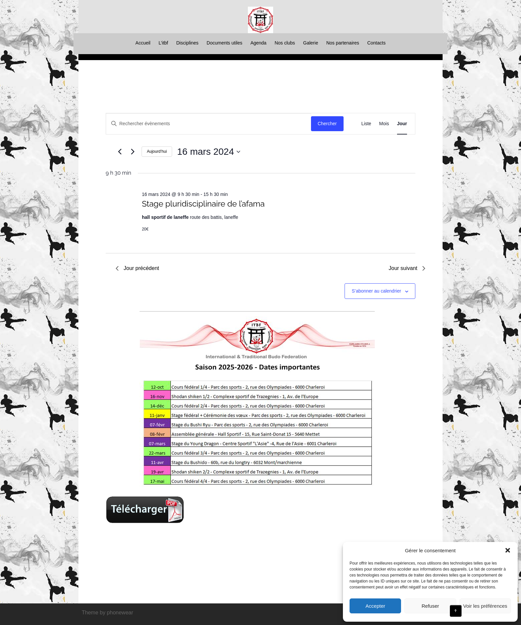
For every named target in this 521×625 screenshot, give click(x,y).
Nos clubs (284, 42)
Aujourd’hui (157, 151)
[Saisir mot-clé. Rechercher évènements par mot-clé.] (208, 123)
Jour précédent (137, 268)
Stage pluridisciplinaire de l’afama (203, 204)
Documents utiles (224, 42)
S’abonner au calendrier (376, 291)
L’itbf (163, 42)
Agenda (258, 42)
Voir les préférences (485, 606)
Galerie (310, 42)
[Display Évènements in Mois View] (384, 123)
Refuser (430, 606)
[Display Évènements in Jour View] (402, 123)
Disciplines (187, 42)
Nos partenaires (342, 42)
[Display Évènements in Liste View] (366, 123)
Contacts (376, 42)
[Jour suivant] (133, 152)
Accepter (375, 606)
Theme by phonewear (107, 612)
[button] (507, 550)
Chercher (327, 123)
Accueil (143, 42)
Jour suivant (407, 268)
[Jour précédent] (120, 152)
